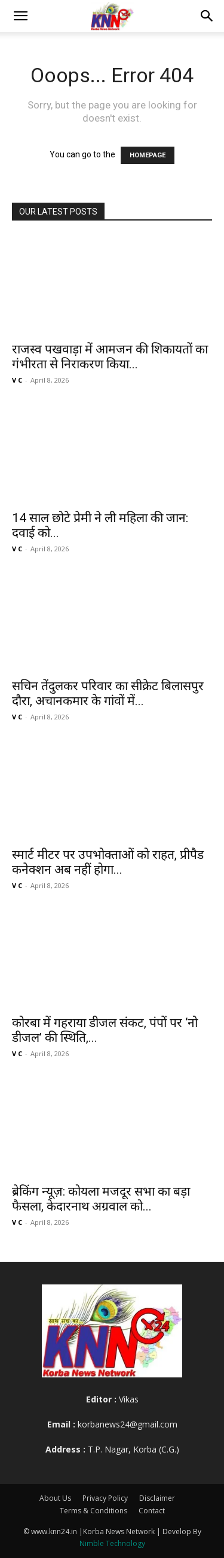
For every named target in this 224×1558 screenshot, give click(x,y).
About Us (55, 1498)
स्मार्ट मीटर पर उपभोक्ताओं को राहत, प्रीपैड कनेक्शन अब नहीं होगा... (108, 862)
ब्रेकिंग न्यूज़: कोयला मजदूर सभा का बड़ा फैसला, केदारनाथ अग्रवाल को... (101, 1198)
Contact (152, 1511)
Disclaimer (157, 1498)
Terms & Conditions (93, 1511)
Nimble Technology (112, 1543)
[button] (20, 16)
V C (17, 379)
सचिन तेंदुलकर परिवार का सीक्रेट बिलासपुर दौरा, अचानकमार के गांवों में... (108, 693)
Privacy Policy (105, 1498)
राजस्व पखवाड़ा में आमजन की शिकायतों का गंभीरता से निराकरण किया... (110, 356)
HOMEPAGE (147, 155)
